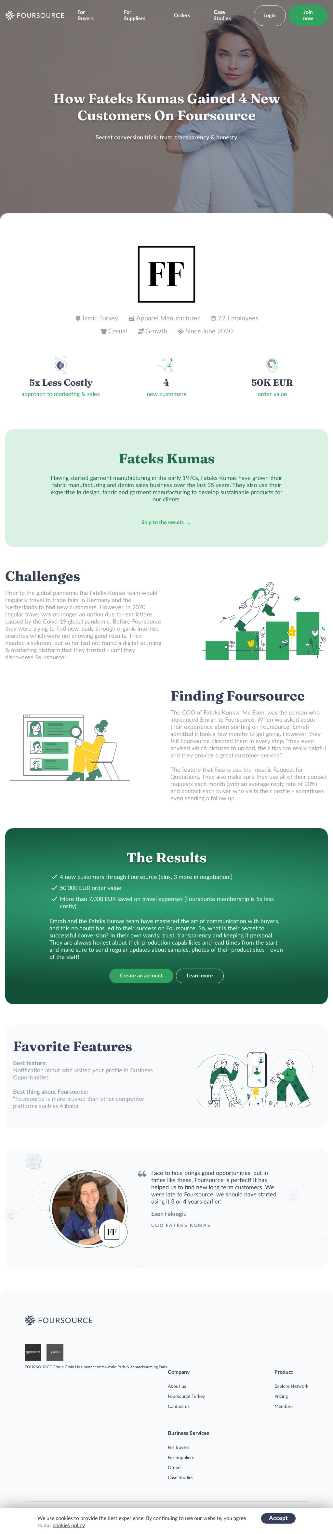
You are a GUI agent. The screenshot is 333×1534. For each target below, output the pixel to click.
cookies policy (69, 1525)
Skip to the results (166, 522)
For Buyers (85, 15)
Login (269, 15)
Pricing (281, 1396)
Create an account (141, 975)
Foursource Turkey (186, 1396)
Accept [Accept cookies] (278, 1518)
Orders (182, 15)
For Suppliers (134, 15)
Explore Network (291, 1386)
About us (177, 1386)
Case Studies (222, 15)
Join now (308, 15)
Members (283, 1406)
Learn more (200, 975)
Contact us (179, 1406)
